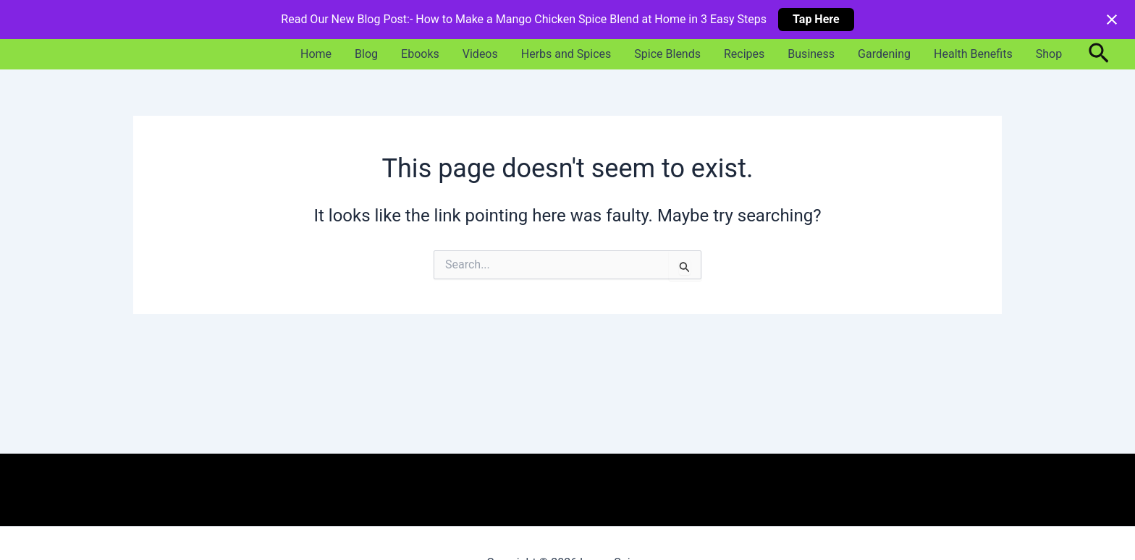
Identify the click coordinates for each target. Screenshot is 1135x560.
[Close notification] (1112, 19)
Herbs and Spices (566, 54)
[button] (1099, 54)
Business (811, 54)
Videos (480, 54)
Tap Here (816, 19)
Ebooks (420, 54)
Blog (366, 54)
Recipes (744, 54)
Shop (1049, 54)
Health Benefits (973, 54)
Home (316, 54)
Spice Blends (667, 54)
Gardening (884, 54)
